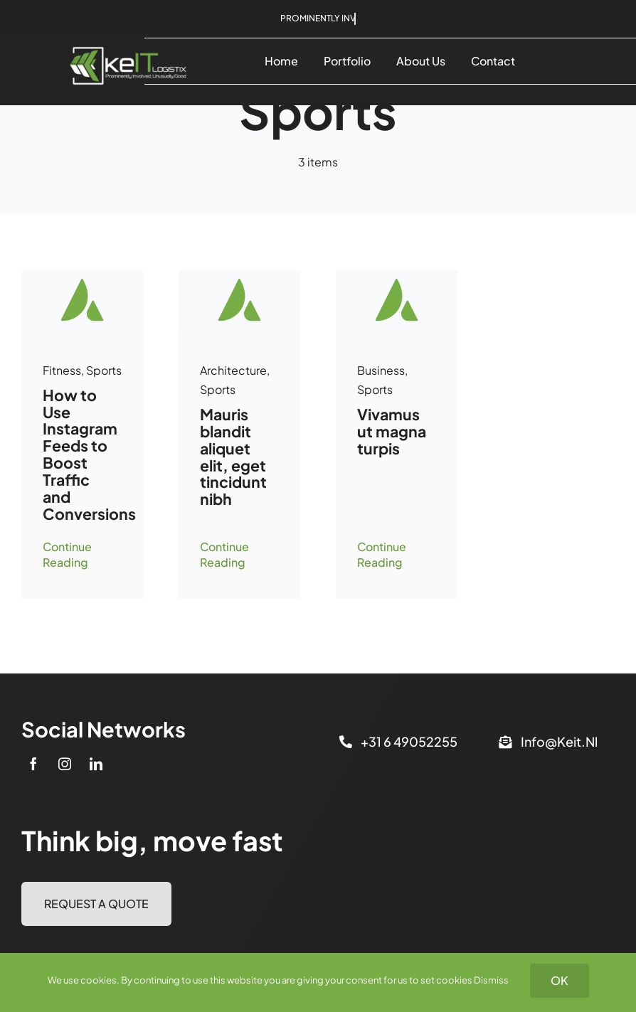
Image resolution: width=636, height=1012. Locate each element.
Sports (104, 370)
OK (559, 980)
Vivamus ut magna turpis (391, 431)
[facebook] (33, 764)
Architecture (233, 370)
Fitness (62, 370)
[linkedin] (96, 764)
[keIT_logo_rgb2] (128, 39)
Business (381, 370)
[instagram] (65, 764)
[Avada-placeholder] (82, 276)
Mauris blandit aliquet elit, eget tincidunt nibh (233, 456)
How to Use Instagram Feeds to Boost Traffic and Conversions (89, 454)
